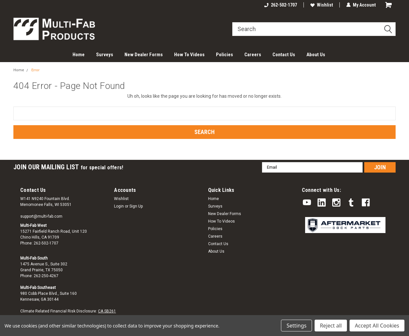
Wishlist (321, 5)
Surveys (104, 55)
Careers (252, 55)
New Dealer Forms (143, 55)
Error (35, 70)
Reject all (331, 325)
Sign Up (136, 206)
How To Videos (189, 55)
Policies (224, 55)
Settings (296, 325)
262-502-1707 (280, 5)
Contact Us (283, 55)
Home (79, 55)
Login (119, 206)
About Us (315, 55)
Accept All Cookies (377, 325)
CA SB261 (107, 311)
